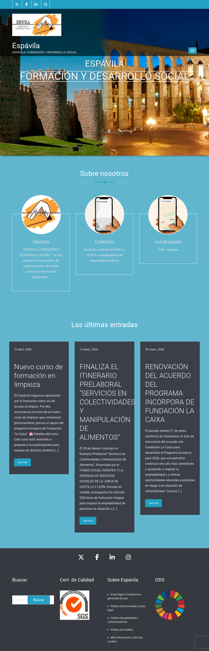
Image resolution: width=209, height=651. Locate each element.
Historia (41, 242)
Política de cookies (121, 629)
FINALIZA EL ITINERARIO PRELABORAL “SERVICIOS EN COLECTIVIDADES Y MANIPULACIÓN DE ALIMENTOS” (107, 402)
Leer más (22, 462)
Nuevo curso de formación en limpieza (38, 376)
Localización (168, 242)
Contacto (104, 242)
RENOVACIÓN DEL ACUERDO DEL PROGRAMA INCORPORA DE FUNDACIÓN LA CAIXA (169, 393)
